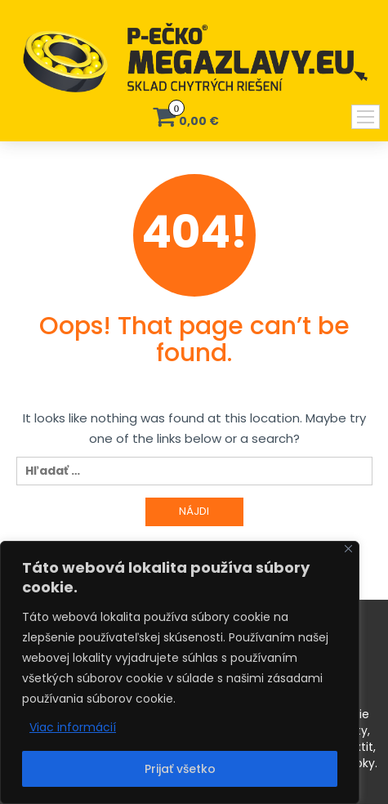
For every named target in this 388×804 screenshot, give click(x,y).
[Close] (348, 548)
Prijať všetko (180, 769)
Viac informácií (72, 727)
